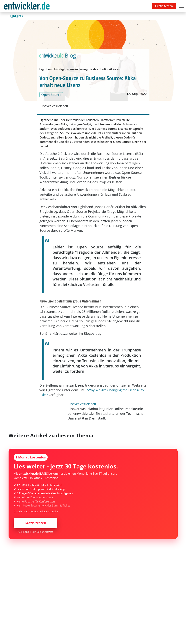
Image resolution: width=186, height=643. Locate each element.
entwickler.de (27, 7)
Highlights (16, 16)
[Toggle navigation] (27, 6)
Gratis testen (164, 6)
